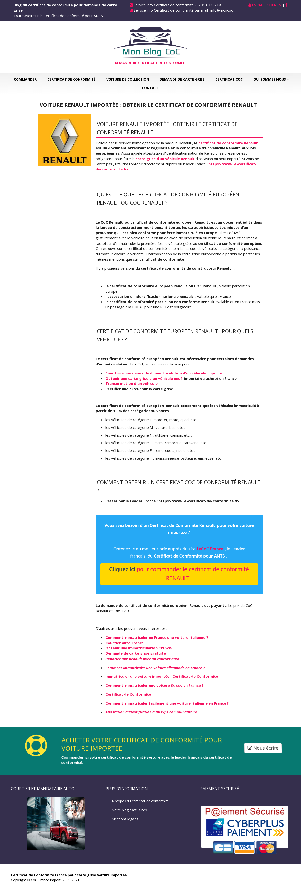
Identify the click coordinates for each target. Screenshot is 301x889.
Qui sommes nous (269, 79)
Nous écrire (263, 748)
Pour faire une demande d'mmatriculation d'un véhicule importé (163, 373)
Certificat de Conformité (71, 79)
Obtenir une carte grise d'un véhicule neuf (144, 378)
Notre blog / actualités (129, 810)
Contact (150, 87)
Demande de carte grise (182, 79)
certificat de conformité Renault (228, 142)
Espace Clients (266, 4)
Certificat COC (229, 79)
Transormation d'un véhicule (131, 383)
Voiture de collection (127, 79)
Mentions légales (125, 819)
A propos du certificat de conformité (140, 801)
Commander (25, 79)
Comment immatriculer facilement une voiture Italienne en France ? (167, 703)
